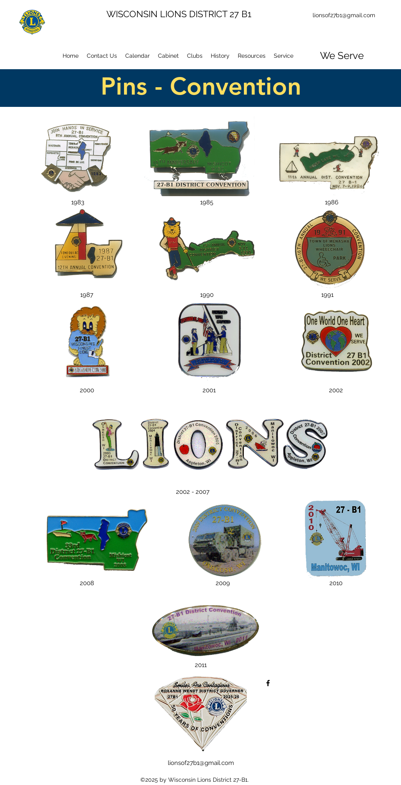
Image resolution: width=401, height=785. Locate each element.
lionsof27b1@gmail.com (344, 15)
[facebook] (268, 683)
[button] (195, 56)
